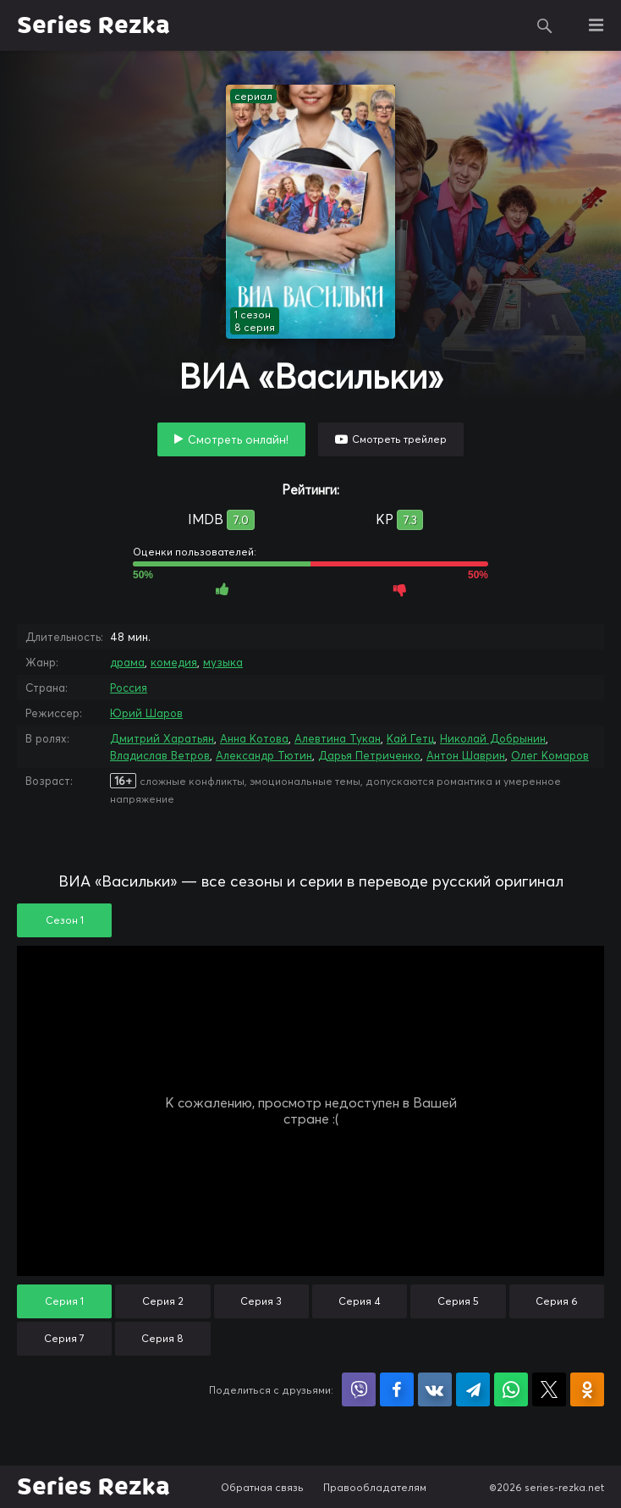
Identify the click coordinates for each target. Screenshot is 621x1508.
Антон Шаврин (465, 755)
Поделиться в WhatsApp (511, 1389)
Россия (128, 687)
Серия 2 (163, 1301)
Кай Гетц (410, 738)
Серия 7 (64, 1338)
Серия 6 (557, 1301)
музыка (223, 662)
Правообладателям (374, 1487)
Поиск (544, 25)
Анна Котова (254, 738)
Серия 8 (162, 1338)
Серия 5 (458, 1301)
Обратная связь (262, 1487)
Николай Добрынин (493, 738)
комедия (174, 662)
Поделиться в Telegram (473, 1389)
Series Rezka (93, 25)
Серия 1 (64, 1301)
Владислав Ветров (160, 755)
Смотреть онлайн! (238, 439)
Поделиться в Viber (359, 1389)
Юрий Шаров (146, 713)
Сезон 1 (65, 920)
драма (127, 662)
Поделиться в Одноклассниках (587, 1389)
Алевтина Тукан (337, 738)
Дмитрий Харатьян (162, 738)
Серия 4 (359, 1301)
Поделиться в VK (435, 1389)
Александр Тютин (264, 755)
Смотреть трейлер (399, 439)
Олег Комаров (550, 755)
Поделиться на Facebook (397, 1389)
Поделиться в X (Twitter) (549, 1389)
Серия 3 (261, 1301)
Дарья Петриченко (369, 755)
